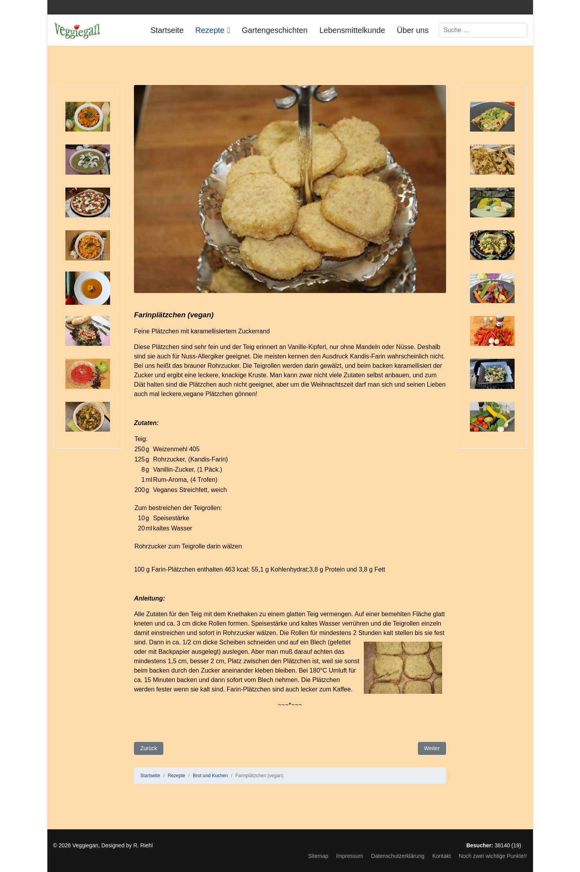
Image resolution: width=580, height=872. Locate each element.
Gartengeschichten (275, 30)
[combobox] (483, 30)
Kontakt (441, 856)
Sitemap (318, 856)
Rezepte (210, 30)
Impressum (349, 856)
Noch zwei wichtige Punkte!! (493, 856)
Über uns (412, 30)
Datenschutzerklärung (398, 856)
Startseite (166, 30)
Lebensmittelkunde (352, 30)
